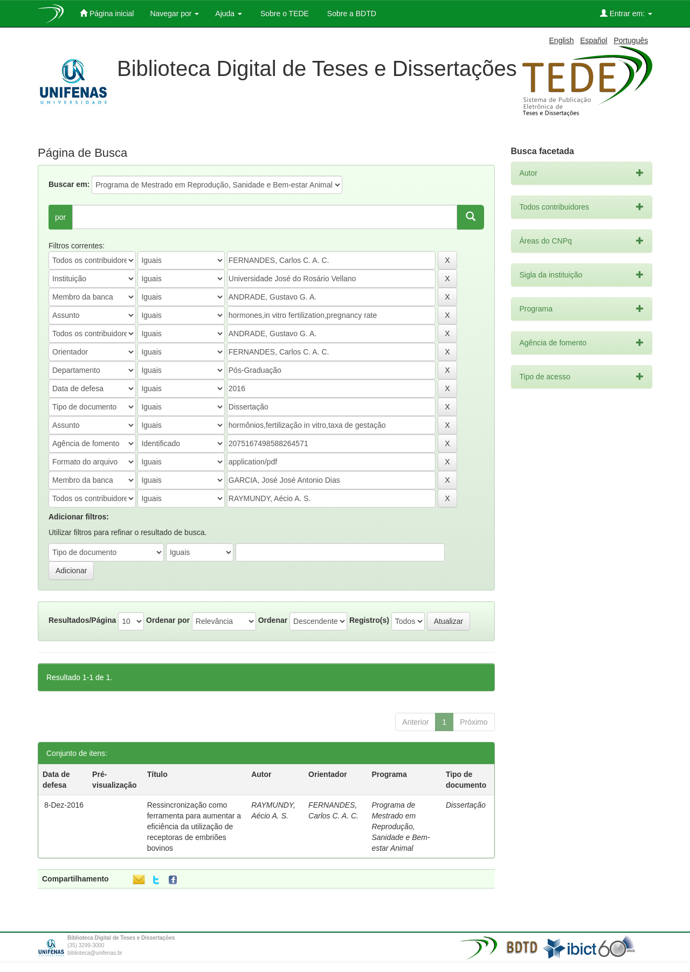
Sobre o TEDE (283, 13)
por (60, 217)
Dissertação (466, 805)
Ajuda (228, 13)
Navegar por (174, 13)
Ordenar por (168, 620)
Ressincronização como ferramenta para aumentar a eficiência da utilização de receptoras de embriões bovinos (194, 826)
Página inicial (107, 13)
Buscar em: (69, 184)
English (561, 40)
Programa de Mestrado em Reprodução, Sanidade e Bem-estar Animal (400, 826)
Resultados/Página (82, 620)
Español (594, 40)
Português (630, 40)
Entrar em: (626, 13)
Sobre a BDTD (350, 13)
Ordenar (272, 620)
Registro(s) (369, 620)
